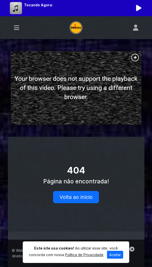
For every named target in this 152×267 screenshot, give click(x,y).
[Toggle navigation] (16, 28)
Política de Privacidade (84, 255)
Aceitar (115, 255)
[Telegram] (131, 249)
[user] (135, 28)
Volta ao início (76, 197)
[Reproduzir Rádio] (138, 8)
